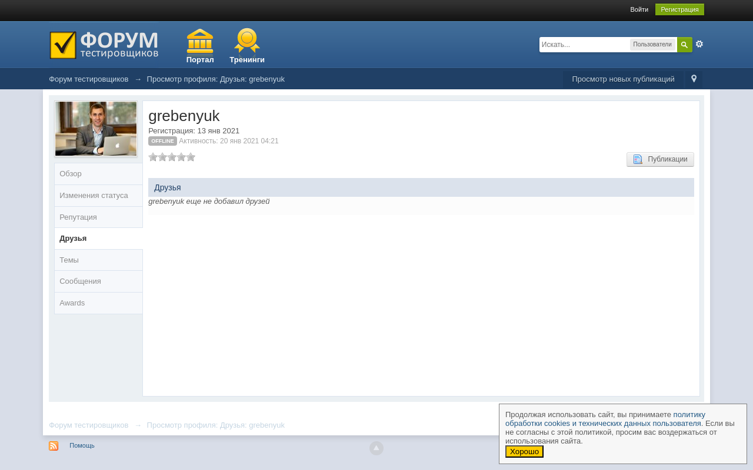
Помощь (82, 445)
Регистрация (679, 9)
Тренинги (247, 59)
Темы (69, 260)
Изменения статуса (93, 195)
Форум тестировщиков (88, 425)
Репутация (78, 217)
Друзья (72, 238)
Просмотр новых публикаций (623, 79)
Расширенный (699, 44)
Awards (72, 302)
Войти (639, 9)
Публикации (660, 159)
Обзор (70, 173)
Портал (200, 59)
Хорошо (524, 451)
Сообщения (80, 281)
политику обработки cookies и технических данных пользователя (605, 419)
